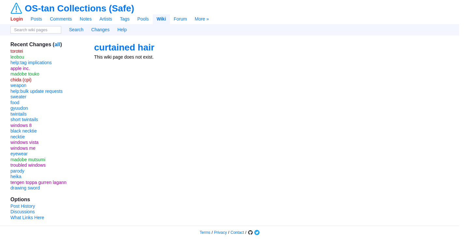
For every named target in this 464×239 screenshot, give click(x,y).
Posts (36, 18)
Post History (22, 206)
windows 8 (21, 125)
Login (16, 18)
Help (122, 29)
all (57, 44)
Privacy (220, 232)
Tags (125, 18)
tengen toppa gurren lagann (38, 182)
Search (76, 29)
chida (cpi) (21, 79)
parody (17, 171)
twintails (18, 114)
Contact (237, 232)
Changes (100, 29)
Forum (180, 18)
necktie (17, 136)
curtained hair (124, 47)
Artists (105, 18)
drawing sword (25, 187)
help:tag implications (31, 62)
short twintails (24, 119)
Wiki (161, 18)
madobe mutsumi (27, 159)
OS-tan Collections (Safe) (79, 8)
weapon (18, 85)
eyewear (19, 153)
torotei (16, 51)
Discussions (22, 211)
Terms (205, 232)
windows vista (24, 142)
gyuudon (19, 108)
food (14, 102)
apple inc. (20, 68)
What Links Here (27, 217)
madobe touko (24, 74)
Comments (61, 18)
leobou (17, 57)
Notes (86, 18)
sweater (18, 96)
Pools (143, 18)
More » (202, 18)
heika (15, 176)
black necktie (23, 131)
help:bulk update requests (36, 91)
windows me (22, 148)
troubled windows (28, 165)
